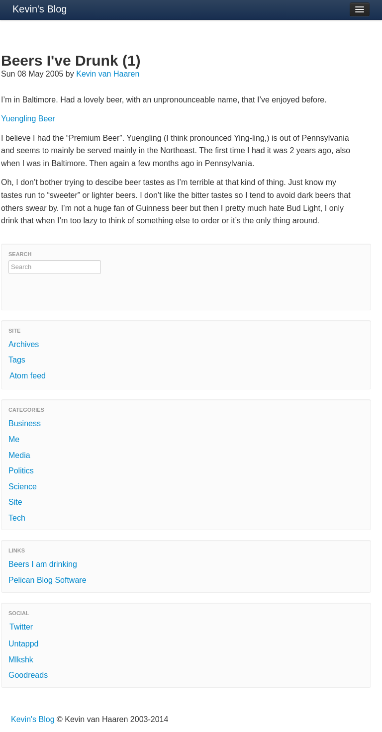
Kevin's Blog (39, 8)
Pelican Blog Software (47, 580)
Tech (16, 518)
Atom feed (27, 375)
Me (13, 439)
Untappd (23, 644)
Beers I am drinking (42, 564)
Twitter (21, 627)
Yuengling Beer (28, 118)
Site (15, 502)
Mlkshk (20, 659)
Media (19, 455)
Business (24, 423)
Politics (21, 470)
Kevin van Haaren (107, 74)
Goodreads (28, 675)
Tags (16, 360)
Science (22, 486)
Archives (23, 344)
